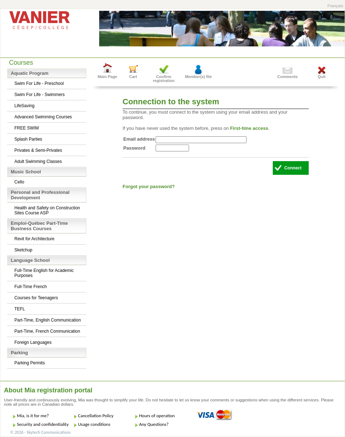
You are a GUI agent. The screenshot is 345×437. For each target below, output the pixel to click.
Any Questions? (154, 424)
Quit (322, 76)
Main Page (107, 76)
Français (335, 6)
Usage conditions (94, 424)
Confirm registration (164, 78)
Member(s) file (198, 76)
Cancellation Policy (96, 415)
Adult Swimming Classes (38, 161)
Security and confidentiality (43, 424)
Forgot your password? (149, 186)
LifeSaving (24, 105)
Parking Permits (29, 362)
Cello (19, 182)
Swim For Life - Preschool (39, 83)
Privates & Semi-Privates (38, 150)
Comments (287, 76)
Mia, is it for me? (33, 415)
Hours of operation (157, 415)
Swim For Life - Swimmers (39, 94)
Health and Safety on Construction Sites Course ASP (47, 210)
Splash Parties (28, 139)
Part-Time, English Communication (47, 320)
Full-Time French (30, 286)
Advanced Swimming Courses (43, 116)
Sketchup (23, 249)
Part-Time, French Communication (47, 331)
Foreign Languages (32, 342)
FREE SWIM (26, 128)
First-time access (249, 128)
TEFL (19, 308)
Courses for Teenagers (36, 297)
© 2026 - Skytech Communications (40, 432)
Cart (133, 76)
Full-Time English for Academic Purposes (44, 273)
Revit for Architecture (34, 238)
